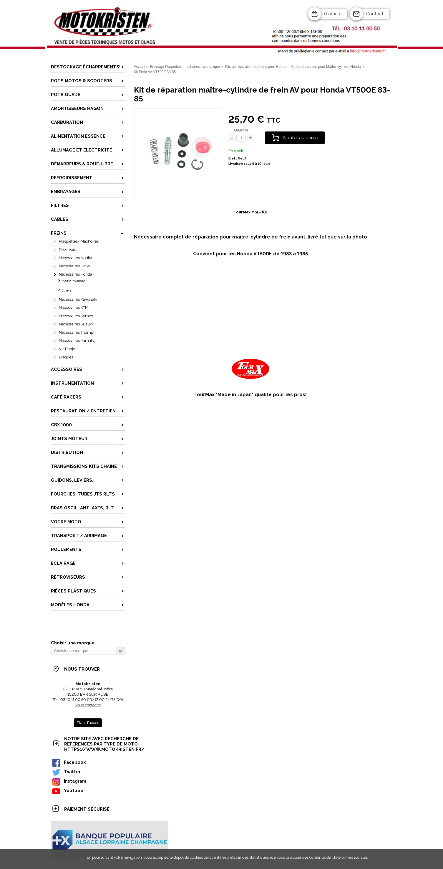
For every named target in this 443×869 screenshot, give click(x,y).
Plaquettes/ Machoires (79, 241)
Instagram (69, 781)
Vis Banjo (67, 349)
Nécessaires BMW (75, 266)
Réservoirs (68, 249)
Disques (66, 357)
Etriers (66, 290)
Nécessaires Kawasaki (78, 299)
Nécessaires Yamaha (77, 340)
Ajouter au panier (301, 137)
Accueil (139, 67)
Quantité (241, 130)
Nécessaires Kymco (76, 316)
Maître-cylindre (73, 281)
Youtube (67, 790)
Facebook (69, 762)
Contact (375, 14)
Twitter (66, 771)
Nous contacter (88, 705)
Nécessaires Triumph (77, 332)
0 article (332, 14)
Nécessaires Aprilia (75, 258)
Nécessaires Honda (75, 274)
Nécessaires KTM (73, 307)
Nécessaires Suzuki (76, 324)
